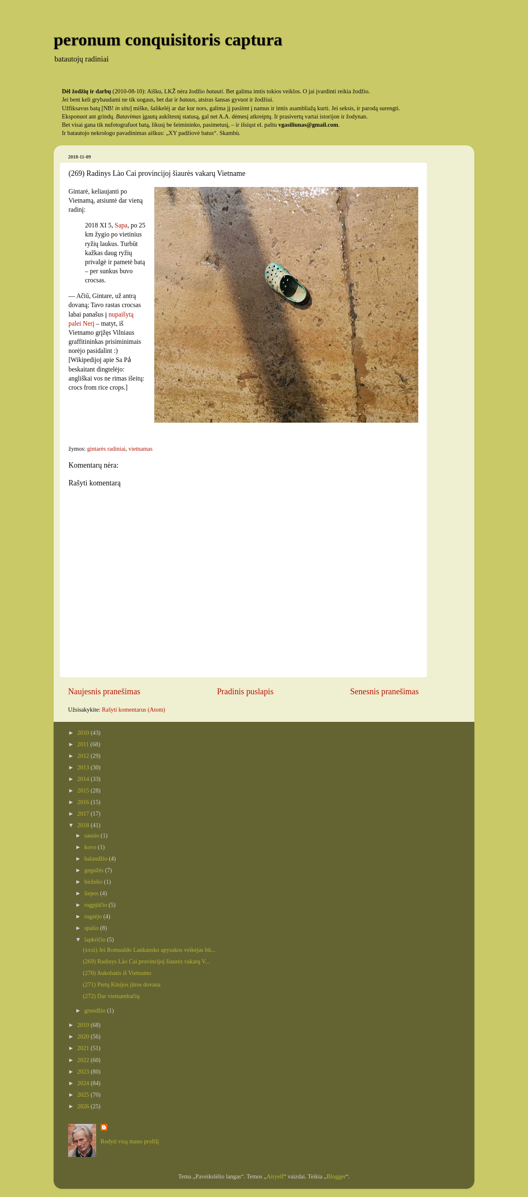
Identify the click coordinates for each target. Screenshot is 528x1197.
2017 (83, 813)
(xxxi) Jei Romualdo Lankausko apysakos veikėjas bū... (149, 949)
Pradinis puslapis (245, 691)
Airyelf (275, 1176)
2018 (83, 825)
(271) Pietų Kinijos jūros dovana (121, 984)
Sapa (121, 225)
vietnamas (140, 448)
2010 (83, 732)
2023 (83, 1071)
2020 (83, 1036)
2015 (83, 790)
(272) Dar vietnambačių (111, 996)
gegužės (95, 870)
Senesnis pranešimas (384, 691)
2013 (83, 767)
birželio (94, 881)
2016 (83, 802)
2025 (83, 1094)
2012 (83, 755)
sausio (93, 835)
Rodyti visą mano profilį (130, 1141)
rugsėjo (94, 916)
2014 (83, 779)
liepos (92, 893)
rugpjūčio (97, 904)
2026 (83, 1106)
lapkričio (96, 939)
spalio (92, 928)
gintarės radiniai (106, 448)
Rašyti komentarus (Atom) (133, 709)
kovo (91, 847)
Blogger (336, 1176)
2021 (83, 1048)
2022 (83, 1060)
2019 (83, 1025)
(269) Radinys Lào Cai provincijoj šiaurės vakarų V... (146, 961)
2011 (83, 744)
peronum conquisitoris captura (168, 39)
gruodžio (96, 1010)
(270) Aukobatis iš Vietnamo (117, 973)
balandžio (97, 858)
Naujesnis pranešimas (104, 691)
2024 (83, 1083)
